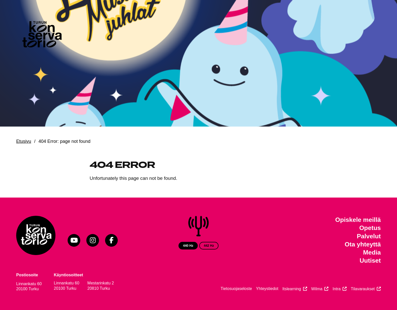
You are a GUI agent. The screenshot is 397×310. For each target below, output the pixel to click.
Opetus (370, 227)
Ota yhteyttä (363, 244)
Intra (336, 289)
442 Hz (209, 245)
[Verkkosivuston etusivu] (41, 35)
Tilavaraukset (363, 289)
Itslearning (291, 289)
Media (372, 252)
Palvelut (369, 236)
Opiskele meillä (358, 219)
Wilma (316, 289)
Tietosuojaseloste (236, 288)
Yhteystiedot (267, 288)
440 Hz (188, 245)
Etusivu (23, 141)
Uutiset (370, 260)
